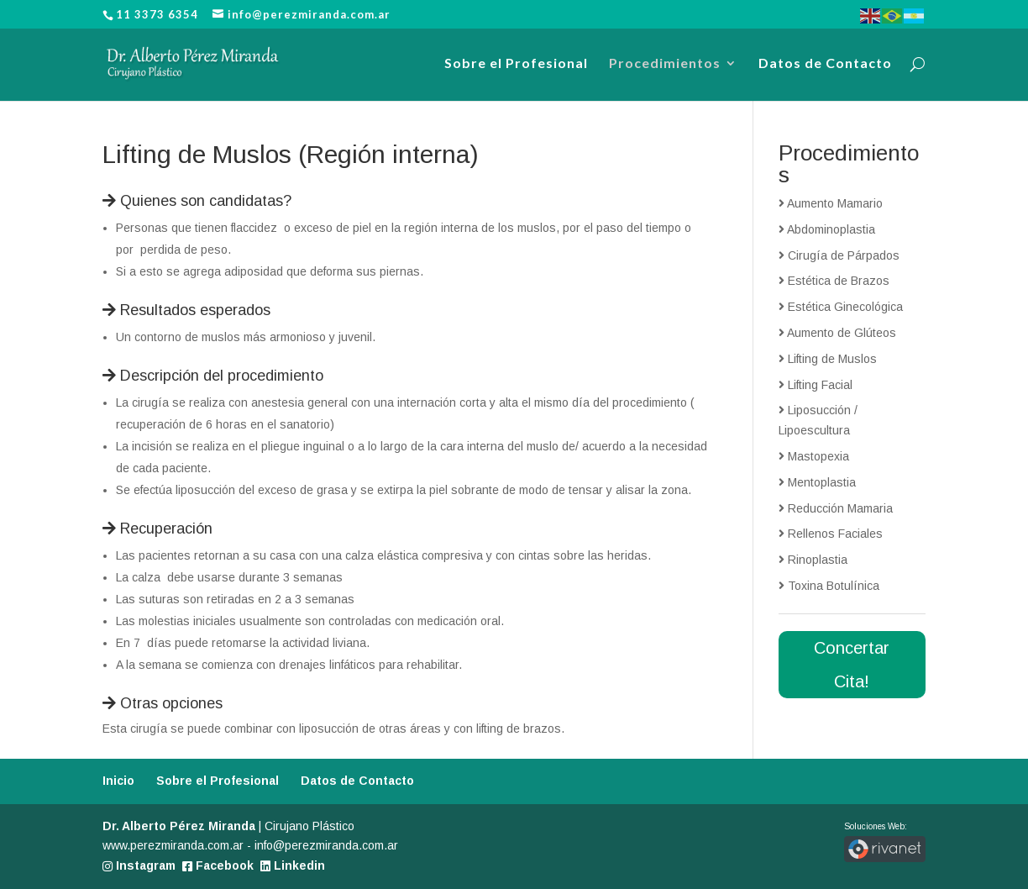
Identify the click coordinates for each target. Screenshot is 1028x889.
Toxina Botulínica (829, 585)
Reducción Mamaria (836, 508)
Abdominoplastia (827, 229)
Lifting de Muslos (828, 359)
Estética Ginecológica (841, 306)
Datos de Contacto (825, 64)
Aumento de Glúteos (837, 332)
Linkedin (292, 865)
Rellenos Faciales (831, 533)
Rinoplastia (813, 559)
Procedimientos (665, 64)
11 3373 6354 (157, 14)
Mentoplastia (817, 482)
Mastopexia (814, 456)
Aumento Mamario (831, 203)
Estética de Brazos (834, 280)
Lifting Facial (815, 385)
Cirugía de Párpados (839, 255)
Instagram (139, 865)
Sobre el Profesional (516, 64)
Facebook (218, 865)
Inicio (118, 780)
